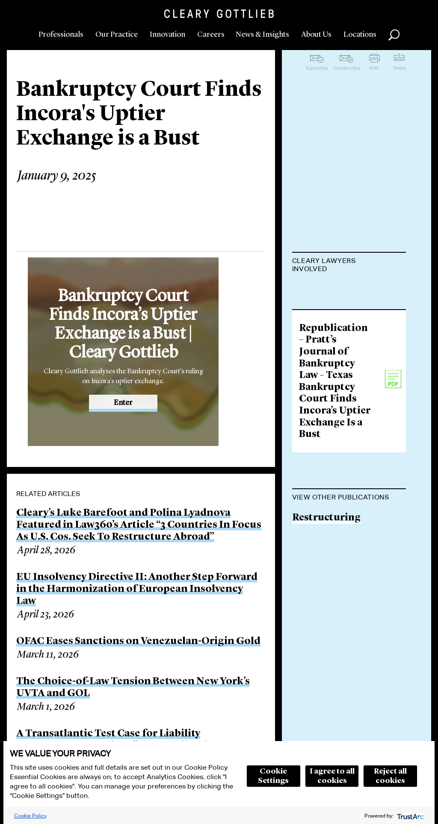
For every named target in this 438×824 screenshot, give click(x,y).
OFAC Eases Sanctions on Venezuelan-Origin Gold (138, 641)
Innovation (167, 34)
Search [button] (394, 35)
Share (399, 68)
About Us (316, 34)
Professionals (60, 34)
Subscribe (317, 68)
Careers (211, 34)
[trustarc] (410, 816)
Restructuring (326, 594)
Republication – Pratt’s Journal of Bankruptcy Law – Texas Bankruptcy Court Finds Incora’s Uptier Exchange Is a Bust (334, 457)
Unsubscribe (346, 68)
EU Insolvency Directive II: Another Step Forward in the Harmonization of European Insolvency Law (136, 589)
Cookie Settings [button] (273, 776)
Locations (359, 34)
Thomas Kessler (330, 290)
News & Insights (262, 34)
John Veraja (319, 323)
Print (374, 68)
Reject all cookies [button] (390, 776)
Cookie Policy (30, 815)
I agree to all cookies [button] (332, 776)
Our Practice (116, 34)
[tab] (349, 265)
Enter (123, 403)
